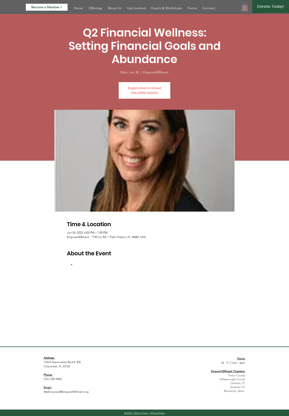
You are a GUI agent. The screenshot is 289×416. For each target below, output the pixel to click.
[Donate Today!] (270, 6)
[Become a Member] (47, 7)
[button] (245, 7)
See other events (144, 92)
